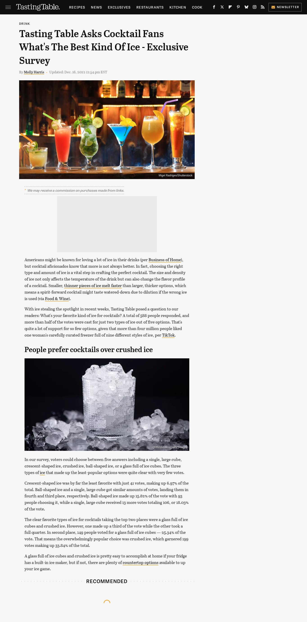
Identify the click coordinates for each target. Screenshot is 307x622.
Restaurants (150, 7)
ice (42, 472)
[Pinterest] (238, 8)
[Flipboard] (230, 8)
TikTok (168, 335)
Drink (24, 23)
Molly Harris (34, 71)
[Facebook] (214, 8)
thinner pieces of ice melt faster (93, 285)
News (96, 7)
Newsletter (285, 7)
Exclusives (119, 7)
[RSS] (262, 8)
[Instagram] (254, 8)
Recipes (77, 7)
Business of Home (165, 260)
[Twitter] (222, 8)
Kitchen (177, 7)
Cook (197, 7)
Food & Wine (57, 298)
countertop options (140, 562)
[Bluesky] (246, 8)
